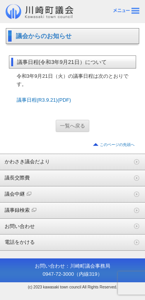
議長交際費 (17, 178)
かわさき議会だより (27, 161)
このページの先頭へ (117, 144)
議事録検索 (20, 210)
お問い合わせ (20, 226)
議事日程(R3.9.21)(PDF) (44, 100)
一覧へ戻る (72, 126)
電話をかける (20, 242)
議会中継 (18, 194)
